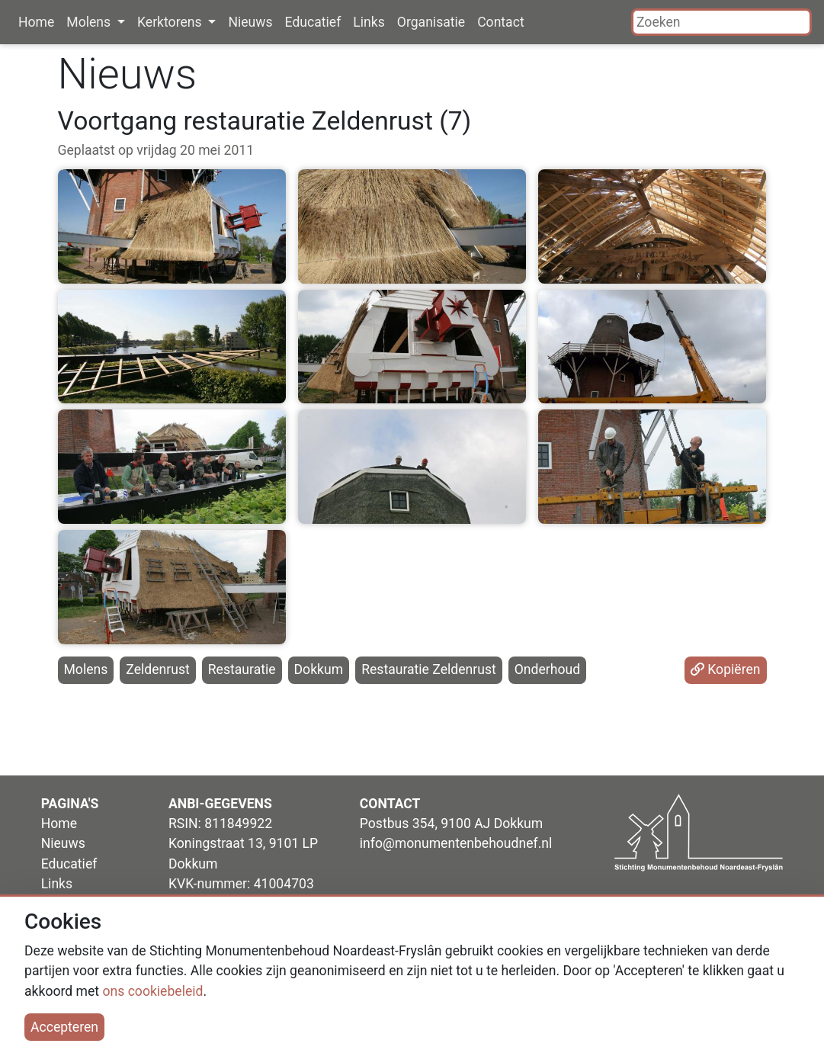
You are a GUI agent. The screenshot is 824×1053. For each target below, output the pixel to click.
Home (36, 22)
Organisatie (431, 22)
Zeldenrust (157, 669)
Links (368, 22)
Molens (86, 669)
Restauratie (242, 669)
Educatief (313, 22)
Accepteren (64, 1027)
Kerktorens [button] (171, 22)
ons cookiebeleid (152, 991)
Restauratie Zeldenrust (428, 669)
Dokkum (319, 669)
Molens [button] (90, 22)
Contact (500, 22)
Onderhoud (547, 669)
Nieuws (250, 22)
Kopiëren (726, 669)
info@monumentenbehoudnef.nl (456, 843)
